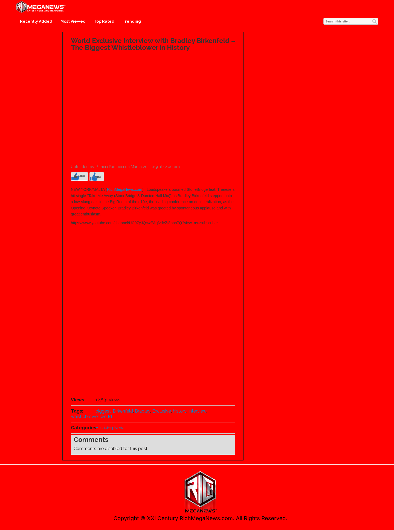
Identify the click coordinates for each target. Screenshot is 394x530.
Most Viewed (73, 21)
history (179, 411)
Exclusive (161, 411)
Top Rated (104, 21)
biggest (103, 411)
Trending (132, 21)
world (106, 416)
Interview (197, 411)
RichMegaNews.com (124, 189)
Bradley (142, 411)
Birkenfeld (123, 411)
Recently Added (36, 21)
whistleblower (85, 416)
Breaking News (110, 427)
